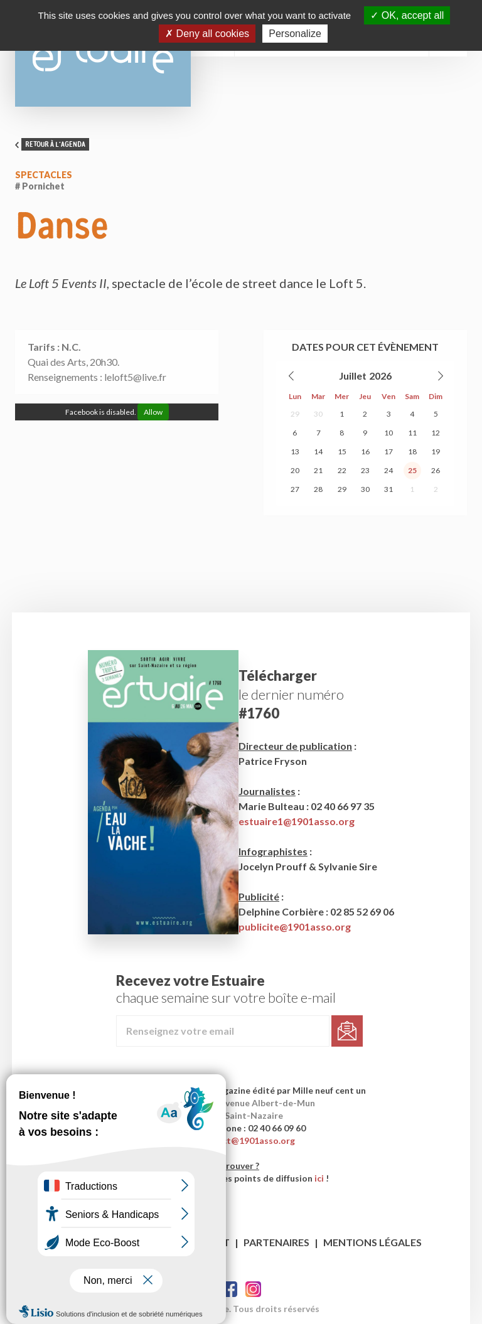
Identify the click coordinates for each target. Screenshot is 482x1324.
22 (342, 470)
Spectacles (43, 174)
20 (295, 470)
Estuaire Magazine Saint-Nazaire (103, 53)
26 (435, 470)
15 (342, 451)
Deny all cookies (207, 33)
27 (295, 489)
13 (295, 451)
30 (318, 414)
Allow (153, 412)
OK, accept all (407, 15)
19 (435, 451)
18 (412, 451)
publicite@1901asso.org (294, 926)
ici (319, 1178)
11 (412, 432)
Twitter (253, 1289)
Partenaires (276, 1242)
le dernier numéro (291, 694)
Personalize (295, 33)
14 (318, 451)
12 (435, 432)
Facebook (229, 1289)
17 (388, 451)
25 (412, 470)
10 (388, 432)
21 (318, 470)
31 (388, 489)
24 (388, 470)
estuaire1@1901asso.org (296, 821)
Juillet (353, 376)
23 (365, 470)
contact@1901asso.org (246, 1140)
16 (365, 451)
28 (318, 489)
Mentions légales (372, 1242)
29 (295, 414)
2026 (380, 376)
